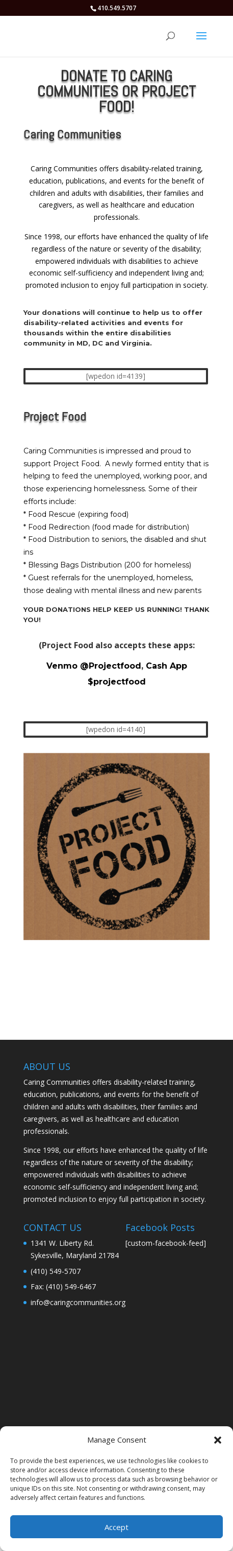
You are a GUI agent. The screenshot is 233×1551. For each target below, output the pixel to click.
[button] (218, 1440)
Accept (116, 1527)
